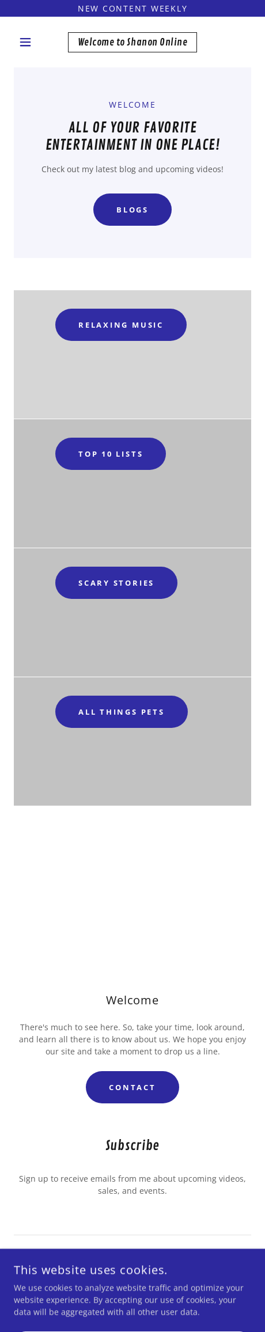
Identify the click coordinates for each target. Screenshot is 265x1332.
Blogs (132, 209)
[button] (32, 42)
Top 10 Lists (110, 454)
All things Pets (121, 712)
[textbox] (132, 1220)
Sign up (132, 1265)
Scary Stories (116, 583)
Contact (132, 1087)
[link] (132, 42)
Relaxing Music (121, 325)
